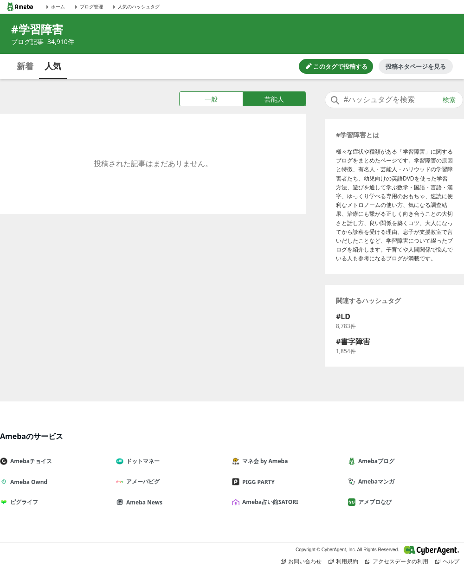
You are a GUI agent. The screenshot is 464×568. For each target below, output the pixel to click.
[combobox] (394, 99)
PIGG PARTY (257, 482)
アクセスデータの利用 (396, 561)
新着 (25, 65)
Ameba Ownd (27, 482)
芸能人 (274, 99)
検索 (449, 99)
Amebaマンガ (375, 481)
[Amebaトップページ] (20, 6)
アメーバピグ (141, 481)
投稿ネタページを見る (416, 66)
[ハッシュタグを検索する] (394, 99)
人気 (53, 65)
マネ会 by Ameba (263, 461)
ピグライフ (22, 502)
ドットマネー (141, 461)
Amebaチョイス (29, 461)
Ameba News (143, 502)
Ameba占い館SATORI (269, 502)
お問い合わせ (301, 561)
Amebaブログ (375, 461)
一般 (211, 99)
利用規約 (343, 561)
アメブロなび (373, 502)
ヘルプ (447, 561)
